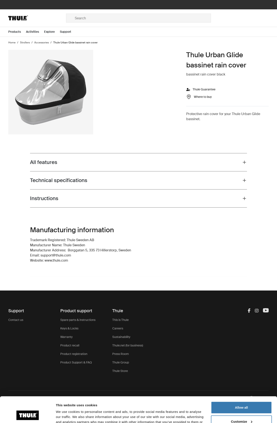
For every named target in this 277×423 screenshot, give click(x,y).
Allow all (241, 383)
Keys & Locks (69, 328)
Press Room (120, 354)
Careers (117, 328)
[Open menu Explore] (52, 32)
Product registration (73, 354)
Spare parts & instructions (77, 320)
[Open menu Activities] (35, 32)
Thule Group (120, 362)
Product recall (69, 345)
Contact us (15, 320)
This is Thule (120, 320)
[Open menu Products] (17, 32)
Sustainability (121, 337)
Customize (241, 397)
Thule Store (120, 371)
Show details (66, 414)
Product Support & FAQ (76, 362)
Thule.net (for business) (127, 345)
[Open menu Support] (68, 32)
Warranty (66, 337)
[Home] (37, 18)
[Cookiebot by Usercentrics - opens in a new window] (27, 415)
